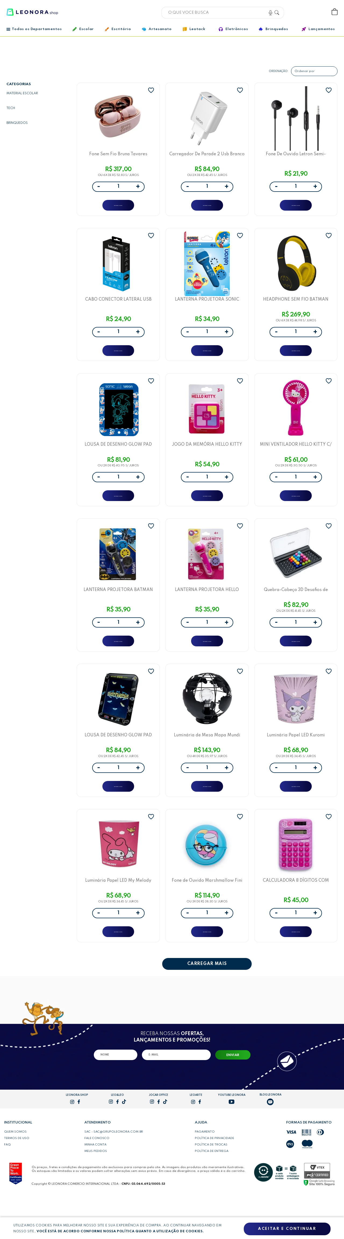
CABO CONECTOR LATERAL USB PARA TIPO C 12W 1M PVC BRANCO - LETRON (118, 309)
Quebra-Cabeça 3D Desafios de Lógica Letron (296, 613)
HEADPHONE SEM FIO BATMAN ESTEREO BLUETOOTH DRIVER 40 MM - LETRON (295, 309)
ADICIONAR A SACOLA (118, 208)
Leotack (194, 29)
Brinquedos (273, 29)
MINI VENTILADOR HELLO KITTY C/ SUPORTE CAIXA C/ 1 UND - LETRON (296, 461)
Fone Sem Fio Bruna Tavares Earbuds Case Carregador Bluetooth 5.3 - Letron (118, 156)
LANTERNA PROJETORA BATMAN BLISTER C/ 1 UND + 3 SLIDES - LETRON (118, 613)
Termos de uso (16, 1180)
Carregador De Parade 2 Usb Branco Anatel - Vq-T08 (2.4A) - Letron (207, 156)
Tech (10, 108)
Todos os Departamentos (34, 29)
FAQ (7, 1186)
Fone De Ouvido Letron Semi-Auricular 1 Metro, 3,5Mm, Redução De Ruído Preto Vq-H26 (296, 156)
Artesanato (156, 29)
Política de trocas (211, 1186)
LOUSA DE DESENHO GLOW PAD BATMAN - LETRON (118, 765)
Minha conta (95, 1186)
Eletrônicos (233, 29)
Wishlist (317, 12)
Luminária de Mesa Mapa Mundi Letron (207, 765)
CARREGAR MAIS (207, 1006)
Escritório (118, 29)
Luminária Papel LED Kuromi (296, 765)
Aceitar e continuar (287, 1229)
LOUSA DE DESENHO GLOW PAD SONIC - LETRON (118, 461)
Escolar (83, 29)
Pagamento (205, 1174)
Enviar (232, 1097)
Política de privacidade (214, 1180)
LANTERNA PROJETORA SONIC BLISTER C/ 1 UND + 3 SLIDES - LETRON (207, 309)
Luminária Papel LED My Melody (118, 918)
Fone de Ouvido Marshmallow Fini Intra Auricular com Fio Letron (207, 918)
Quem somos (15, 1174)
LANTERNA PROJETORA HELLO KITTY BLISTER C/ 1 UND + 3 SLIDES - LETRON (207, 613)
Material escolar (22, 93)
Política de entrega (211, 1193)
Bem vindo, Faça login (299, 12)
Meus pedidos (95, 1193)
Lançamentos (318, 29)
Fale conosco (96, 1180)
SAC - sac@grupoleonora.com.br (113, 1174)
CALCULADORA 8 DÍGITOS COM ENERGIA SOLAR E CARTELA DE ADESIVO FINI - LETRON (296, 918)
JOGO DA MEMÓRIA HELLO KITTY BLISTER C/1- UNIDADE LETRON (207, 461)
